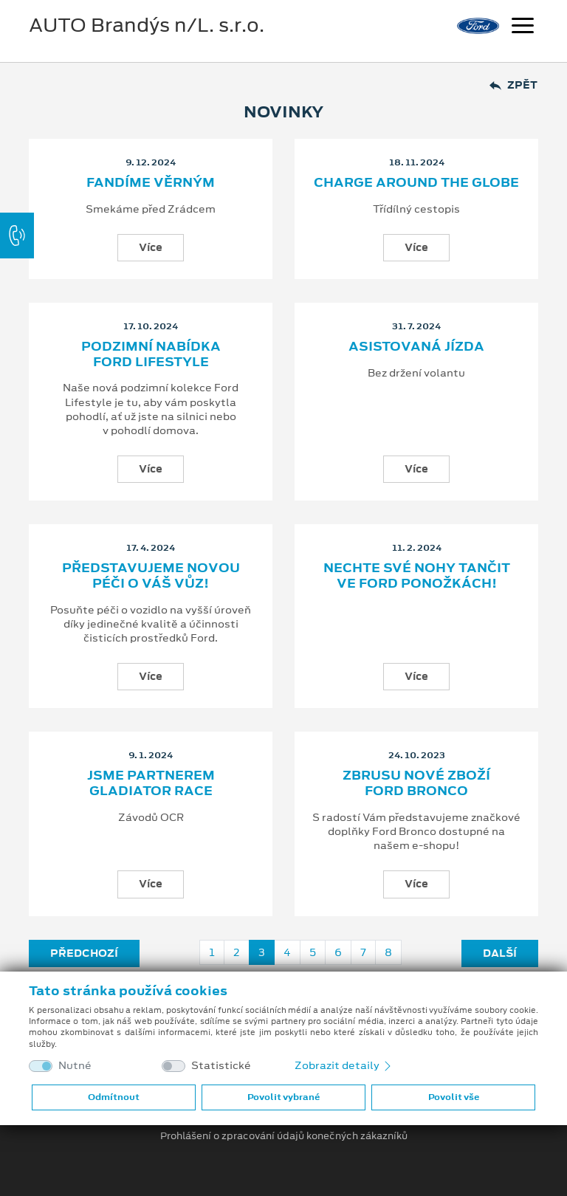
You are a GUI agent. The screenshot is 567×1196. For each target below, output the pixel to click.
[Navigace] (522, 27)
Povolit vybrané (283, 1097)
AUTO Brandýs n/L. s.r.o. (146, 25)
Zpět (513, 85)
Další (500, 953)
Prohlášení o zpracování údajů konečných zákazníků (284, 1136)
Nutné (75, 1066)
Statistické (221, 1066)
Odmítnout (114, 1097)
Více (150, 247)
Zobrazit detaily (344, 1065)
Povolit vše (453, 1097)
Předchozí (84, 953)
